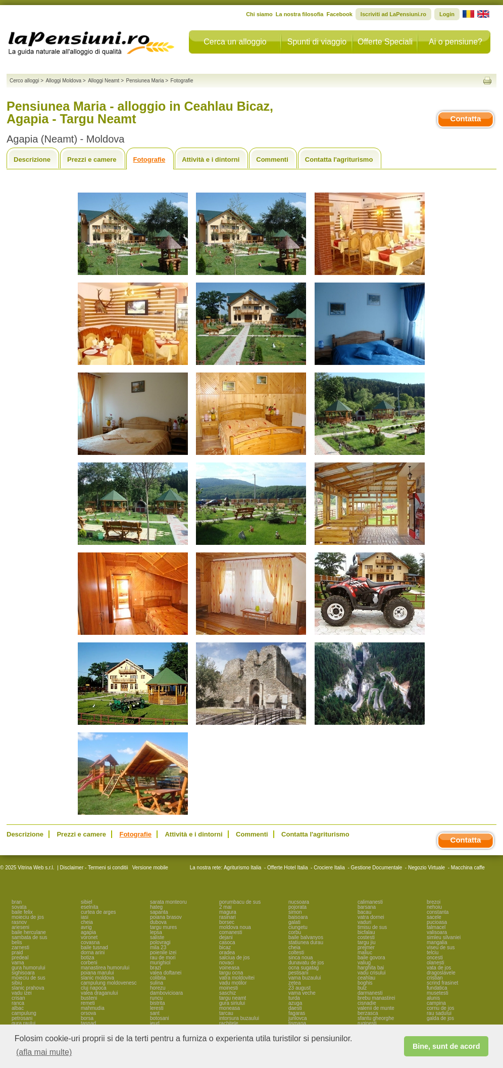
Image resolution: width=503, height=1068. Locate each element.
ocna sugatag (303, 967)
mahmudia (93, 1008)
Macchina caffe (468, 867)
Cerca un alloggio (235, 41)
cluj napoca (94, 988)
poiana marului (97, 973)
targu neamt (232, 998)
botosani (159, 1018)
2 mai (225, 907)
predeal (20, 957)
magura (227, 912)
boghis (365, 983)
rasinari (227, 917)
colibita (158, 978)
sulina (156, 983)
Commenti (272, 159)
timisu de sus (372, 927)
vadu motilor (232, 983)
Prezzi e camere (92, 159)
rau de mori (163, 957)
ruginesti (367, 1023)
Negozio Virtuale (426, 867)
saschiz (227, 993)
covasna (90, 942)
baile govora (371, 957)
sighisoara (23, 973)
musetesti (437, 993)
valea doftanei (165, 973)
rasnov (19, 922)
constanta (437, 912)
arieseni (20, 927)
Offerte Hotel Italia (287, 867)
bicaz (225, 947)
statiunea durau (305, 942)
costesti (366, 937)
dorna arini (93, 952)
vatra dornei (371, 917)
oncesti (435, 957)
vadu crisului (372, 973)
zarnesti (20, 947)
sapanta (159, 912)
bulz (362, 988)
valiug (364, 962)
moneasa (229, 1008)
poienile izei (163, 952)
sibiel (86, 902)
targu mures (163, 927)
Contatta (465, 118)
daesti (295, 1008)
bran (17, 902)
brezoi (433, 902)
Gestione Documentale (377, 867)
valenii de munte (376, 1008)
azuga (295, 1003)
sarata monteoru (168, 902)
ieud (155, 1023)
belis (17, 942)
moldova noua (235, 927)
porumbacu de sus (240, 902)
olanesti (435, 962)
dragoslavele (441, 973)
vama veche (302, 993)
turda (294, 998)
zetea (294, 983)
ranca (18, 1003)
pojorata (297, 907)
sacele (434, 917)
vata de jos (439, 967)
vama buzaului (304, 978)
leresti (157, 1008)
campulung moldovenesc (109, 983)
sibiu (17, 983)
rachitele (228, 1023)
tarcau (226, 1013)
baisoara (298, 917)
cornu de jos (440, 1008)
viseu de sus (441, 947)
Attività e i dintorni (210, 159)
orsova (88, 1013)
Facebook (339, 14)
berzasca (368, 1013)
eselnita (89, 907)
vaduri (364, 922)
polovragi (160, 942)
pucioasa (437, 922)
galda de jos (440, 1018)
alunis (433, 998)
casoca (227, 942)
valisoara (437, 932)
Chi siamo (259, 14)
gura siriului (232, 1003)
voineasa (229, 967)
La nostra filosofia (300, 14)
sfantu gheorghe (376, 1018)
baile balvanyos (305, 937)
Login (447, 14)
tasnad (88, 1023)
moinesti (228, 988)
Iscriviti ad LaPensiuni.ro (393, 14)
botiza (87, 957)
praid (17, 952)
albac (18, 1008)
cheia (87, 922)
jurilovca (297, 1018)
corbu (294, 932)
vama (18, 962)
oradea (227, 952)
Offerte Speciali (385, 41)
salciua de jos (234, 957)
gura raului (23, 1023)
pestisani (298, 973)
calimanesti (370, 902)
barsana (367, 907)
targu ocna (231, 973)
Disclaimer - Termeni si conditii (94, 867)
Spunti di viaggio (316, 41)
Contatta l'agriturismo (339, 159)
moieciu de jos (28, 917)
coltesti (296, 952)
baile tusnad (94, 947)
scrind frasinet (442, 983)
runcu (156, 998)
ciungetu (298, 927)
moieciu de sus (28, 978)
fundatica (437, 988)
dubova (158, 922)
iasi (84, 917)
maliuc (365, 952)
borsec (226, 922)
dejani (226, 937)
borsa (87, 1018)
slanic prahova (28, 988)
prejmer (366, 947)
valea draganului (99, 993)
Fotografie (149, 159)
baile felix (22, 912)
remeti (88, 1003)
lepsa (156, 932)
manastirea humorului (105, 967)
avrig (86, 927)
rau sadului (439, 1013)
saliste (157, 937)
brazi (155, 967)
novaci (226, 962)
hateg (156, 907)
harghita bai (371, 967)
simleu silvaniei (444, 937)
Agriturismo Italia (242, 867)
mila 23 (158, 947)
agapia (88, 932)
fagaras (296, 1013)
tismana (297, 1023)
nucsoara (298, 902)
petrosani (22, 1018)
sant (155, 1013)
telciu (432, 952)
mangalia (437, 942)
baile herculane (29, 932)
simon (295, 912)
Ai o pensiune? (455, 41)
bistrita (157, 1003)
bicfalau (366, 932)
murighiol (160, 962)
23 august (299, 988)
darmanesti (370, 993)
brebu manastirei (376, 998)
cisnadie (367, 1003)
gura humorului (28, 967)
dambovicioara (166, 993)
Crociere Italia (329, 867)
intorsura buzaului (239, 1018)
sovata (19, 907)
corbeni (89, 962)
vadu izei (21, 993)
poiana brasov (166, 917)
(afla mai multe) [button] (44, 1052)
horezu (158, 988)
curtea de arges (98, 912)
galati (294, 922)
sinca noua (300, 957)
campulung (24, 1013)
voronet (89, 937)
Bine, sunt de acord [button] (446, 1046)
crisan (18, 998)
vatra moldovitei (237, 978)
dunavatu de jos (306, 962)
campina (436, 1003)
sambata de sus (29, 937)
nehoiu (434, 907)
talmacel (436, 927)
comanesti (230, 932)
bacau (364, 912)
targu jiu (367, 942)
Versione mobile (149, 867)
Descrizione (32, 159)
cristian (435, 978)
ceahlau (366, 978)
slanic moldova (97, 978)
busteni (89, 998)
